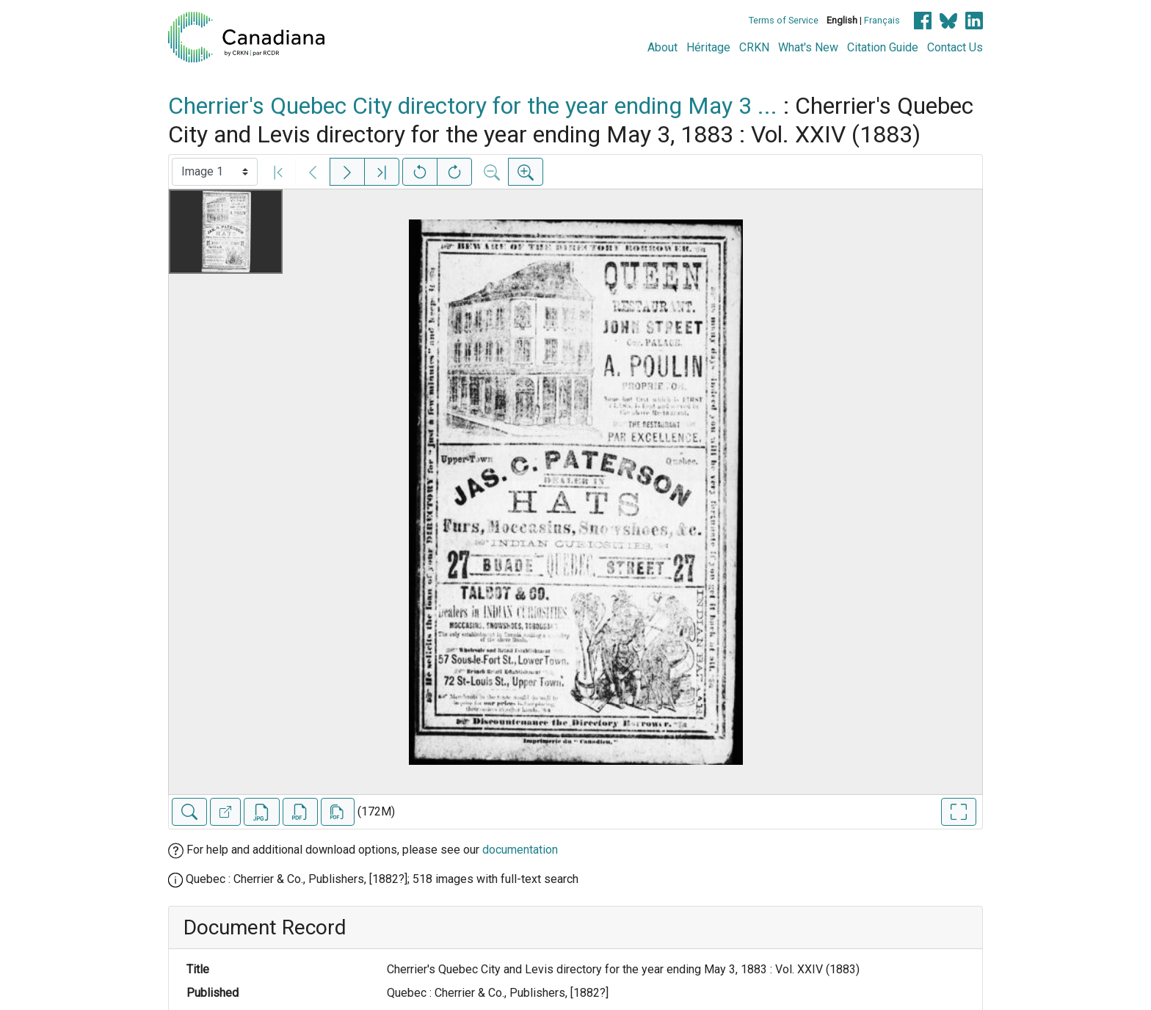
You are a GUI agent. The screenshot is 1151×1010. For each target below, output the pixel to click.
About (662, 47)
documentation (520, 850)
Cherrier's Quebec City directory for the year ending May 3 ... (472, 106)
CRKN (754, 47)
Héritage (708, 47)
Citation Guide (882, 47)
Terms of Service (783, 20)
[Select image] (215, 172)
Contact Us (955, 47)
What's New (808, 47)
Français (882, 20)
